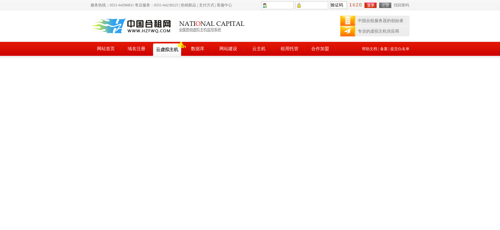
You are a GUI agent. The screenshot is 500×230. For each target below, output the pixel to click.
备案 (384, 49)
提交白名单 (399, 49)
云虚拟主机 (167, 49)
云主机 (259, 48)
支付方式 (206, 5)
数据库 (197, 48)
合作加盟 (320, 48)
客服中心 (224, 5)
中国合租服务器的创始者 (380, 20)
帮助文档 (369, 49)
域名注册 (136, 48)
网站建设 (228, 48)
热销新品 (188, 5)
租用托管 (289, 48)
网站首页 (106, 48)
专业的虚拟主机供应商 (378, 31)
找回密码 (401, 5)
